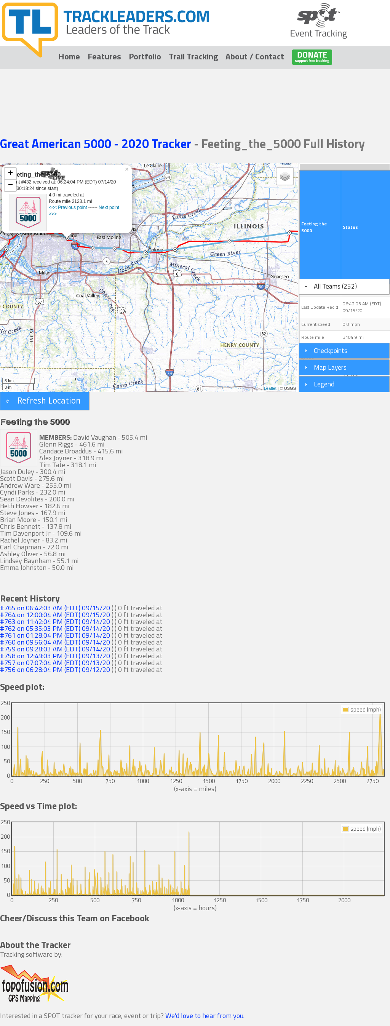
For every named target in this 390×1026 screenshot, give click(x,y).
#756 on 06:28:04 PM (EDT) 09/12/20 (55, 669)
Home (69, 56)
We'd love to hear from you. (205, 1015)
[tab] (344, 287)
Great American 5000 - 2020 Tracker (97, 143)
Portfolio (145, 56)
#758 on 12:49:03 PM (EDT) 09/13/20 (55, 656)
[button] (45, 401)
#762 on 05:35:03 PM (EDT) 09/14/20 (55, 628)
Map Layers (330, 367)
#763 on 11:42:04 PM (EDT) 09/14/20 (55, 621)
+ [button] (10, 173)
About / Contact (254, 56)
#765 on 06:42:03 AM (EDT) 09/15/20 (55, 608)
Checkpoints (330, 350)
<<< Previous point (68, 207)
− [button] (10, 185)
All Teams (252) (335, 286)
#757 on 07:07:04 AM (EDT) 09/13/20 (55, 662)
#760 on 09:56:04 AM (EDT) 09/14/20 (55, 642)
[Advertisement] (195, 92)
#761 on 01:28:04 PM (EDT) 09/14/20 (55, 635)
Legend (324, 384)
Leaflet (270, 388)
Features (104, 56)
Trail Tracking (193, 56)
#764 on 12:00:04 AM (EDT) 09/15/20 (55, 615)
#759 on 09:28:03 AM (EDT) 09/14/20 (55, 649)
